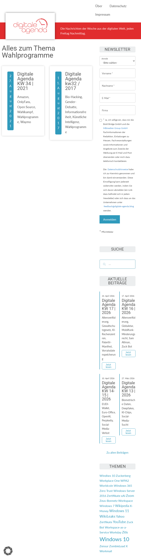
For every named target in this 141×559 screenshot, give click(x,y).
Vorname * (107, 70)
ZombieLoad (117, 546)
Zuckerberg (123, 475)
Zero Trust (106, 490)
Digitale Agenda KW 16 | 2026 (128, 306)
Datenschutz (118, 6)
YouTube (119, 522)
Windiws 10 (107, 475)
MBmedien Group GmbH (115, 128)
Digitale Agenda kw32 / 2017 (73, 81)
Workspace (125, 500)
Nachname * (108, 83)
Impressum (102, 14)
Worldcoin (106, 485)
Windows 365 (123, 485)
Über (98, 6)
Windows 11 (119, 511)
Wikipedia (122, 506)
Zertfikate (106, 522)
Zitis (125, 532)
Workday (115, 532)
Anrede (105, 56)
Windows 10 (114, 539)
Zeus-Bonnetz (109, 500)
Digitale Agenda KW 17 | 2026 (108, 306)
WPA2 (124, 480)
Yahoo (120, 516)
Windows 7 (107, 505)
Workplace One (110, 480)
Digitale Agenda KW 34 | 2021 (25, 81)
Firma (105, 107)
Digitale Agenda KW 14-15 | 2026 (108, 391)
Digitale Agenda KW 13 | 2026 (128, 389)
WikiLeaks (107, 516)
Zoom (130, 496)
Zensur (104, 546)
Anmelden (109, 219)
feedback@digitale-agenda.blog (118, 206)
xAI (123, 495)
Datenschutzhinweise (118, 169)
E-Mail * (106, 95)
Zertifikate (113, 495)
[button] (8, 551)
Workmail (106, 551)
